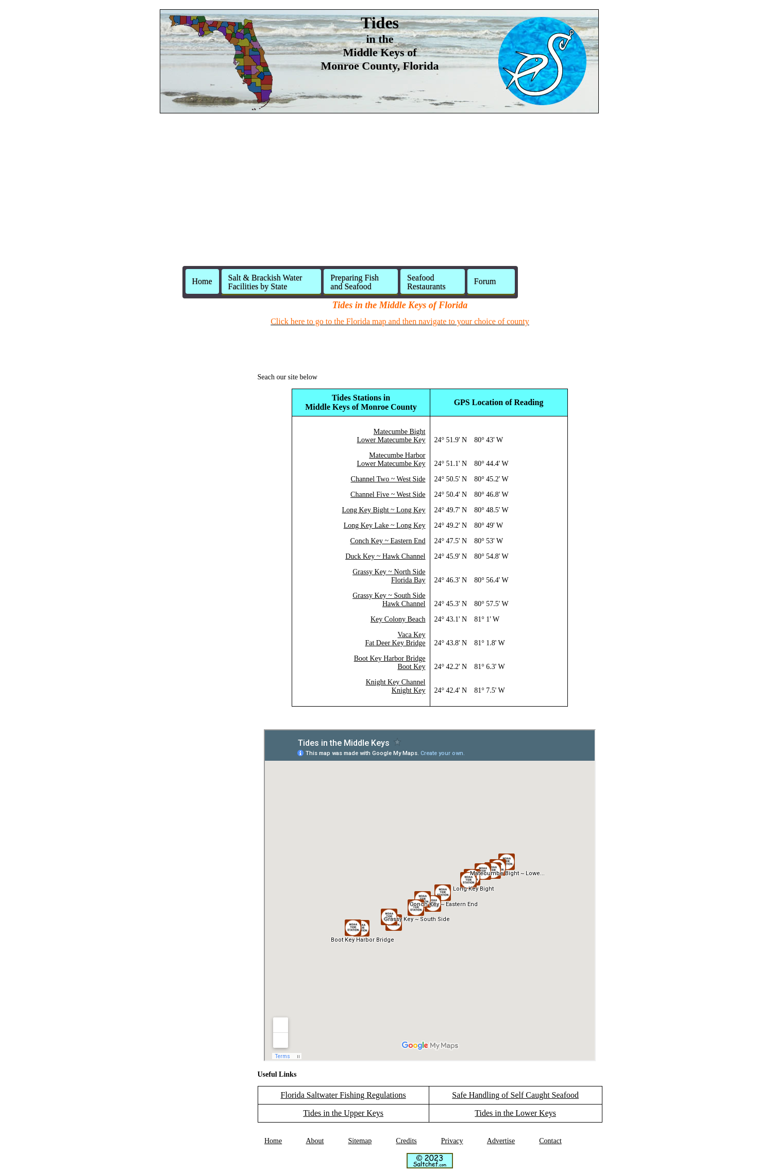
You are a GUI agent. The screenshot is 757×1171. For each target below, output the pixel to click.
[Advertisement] (379, 194)
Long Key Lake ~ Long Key (385, 525)
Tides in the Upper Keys (343, 1113)
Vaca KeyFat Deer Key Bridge (395, 639)
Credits (406, 1141)
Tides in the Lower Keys (515, 1113)
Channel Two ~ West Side (388, 479)
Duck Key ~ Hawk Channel (385, 556)
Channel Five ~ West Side (387, 494)
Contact (550, 1141)
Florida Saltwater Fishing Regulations (343, 1095)
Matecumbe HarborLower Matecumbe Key (391, 459)
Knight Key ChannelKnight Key (396, 686)
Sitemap (360, 1141)
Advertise (501, 1141)
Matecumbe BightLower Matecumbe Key (391, 436)
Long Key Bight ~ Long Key (384, 510)
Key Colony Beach (398, 619)
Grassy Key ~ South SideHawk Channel (388, 600)
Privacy (452, 1141)
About (315, 1141)
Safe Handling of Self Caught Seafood (515, 1095)
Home (202, 281)
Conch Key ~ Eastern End (388, 541)
